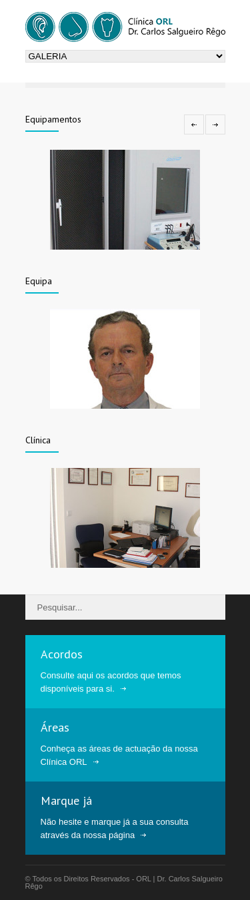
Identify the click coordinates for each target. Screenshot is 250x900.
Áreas (55, 727)
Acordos (62, 654)
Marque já (66, 800)
